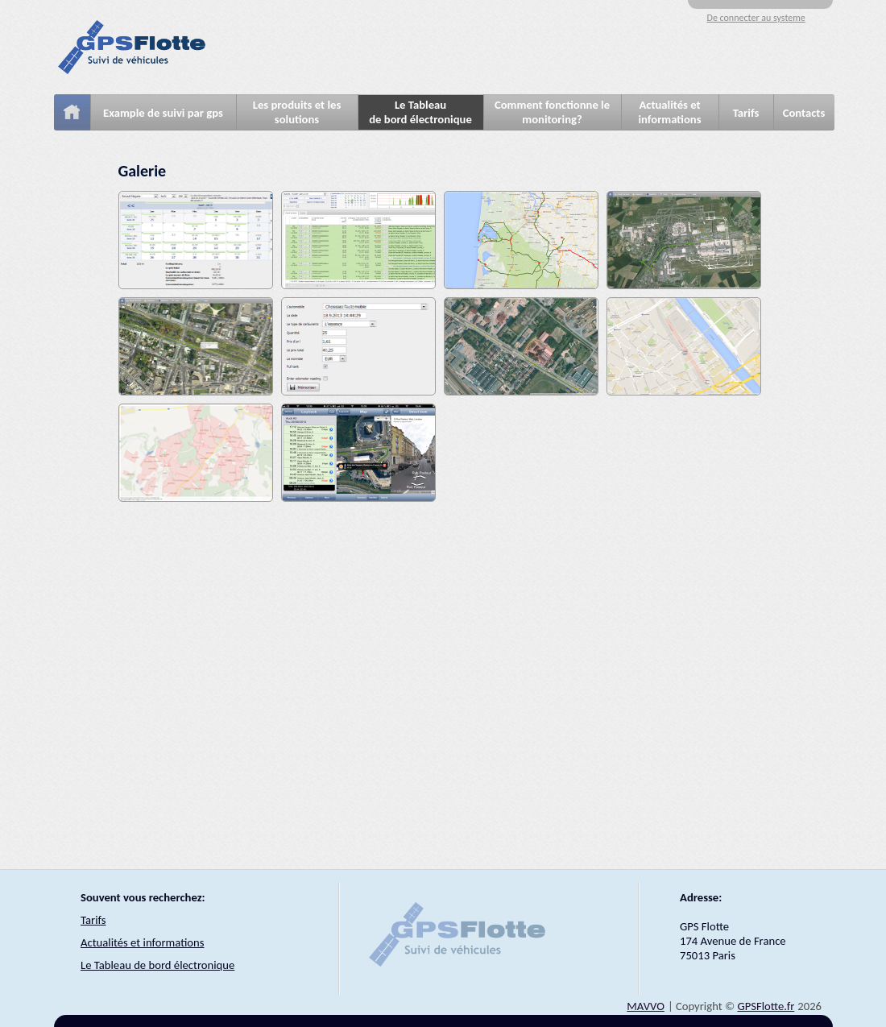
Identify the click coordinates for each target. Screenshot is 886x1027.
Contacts (804, 113)
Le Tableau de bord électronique (157, 965)
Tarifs (746, 113)
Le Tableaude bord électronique (420, 111)
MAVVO (645, 1006)
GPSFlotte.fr (765, 1006)
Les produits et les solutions (297, 111)
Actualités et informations (669, 111)
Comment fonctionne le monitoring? (552, 111)
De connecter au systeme (756, 17)
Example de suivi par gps (163, 113)
